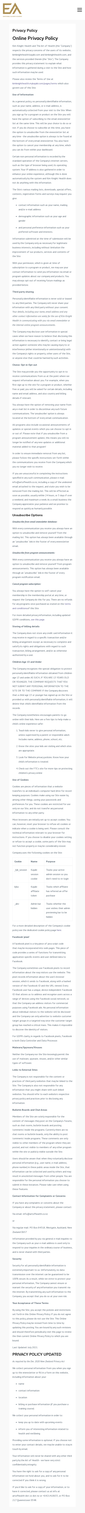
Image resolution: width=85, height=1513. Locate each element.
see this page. (38, 619)
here (59, 930)
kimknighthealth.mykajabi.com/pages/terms (34, 83)
